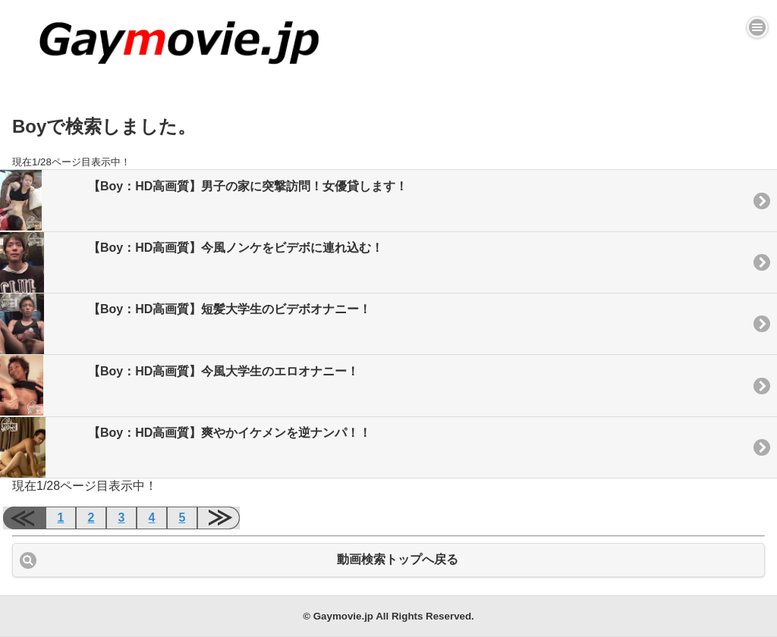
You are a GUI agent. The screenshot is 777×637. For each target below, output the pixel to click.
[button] (757, 27)
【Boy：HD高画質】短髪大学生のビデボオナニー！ (185, 323)
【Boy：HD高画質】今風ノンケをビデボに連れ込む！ (191, 262)
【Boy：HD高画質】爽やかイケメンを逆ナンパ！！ (185, 447)
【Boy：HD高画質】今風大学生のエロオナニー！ (179, 385)
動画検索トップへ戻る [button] (397, 559)
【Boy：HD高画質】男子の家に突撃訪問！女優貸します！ (203, 200)
